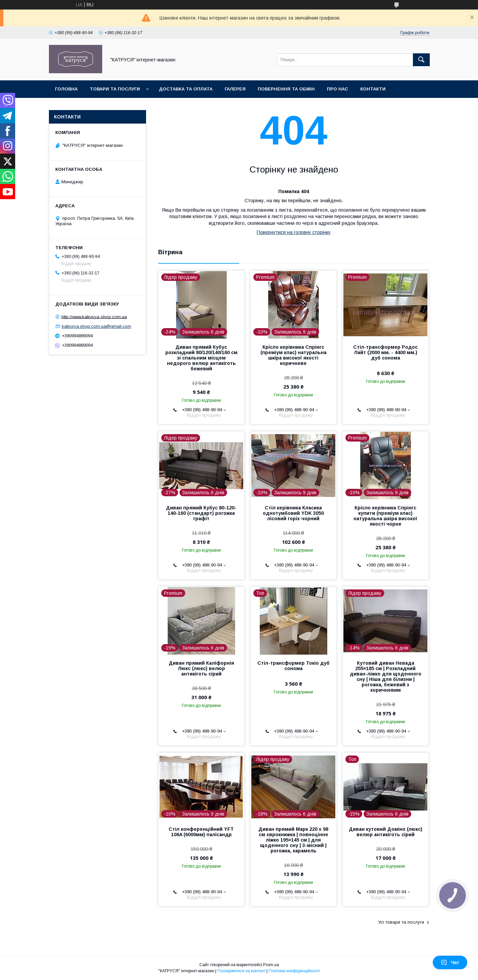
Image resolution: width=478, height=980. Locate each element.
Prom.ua (271, 964)
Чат (450, 962)
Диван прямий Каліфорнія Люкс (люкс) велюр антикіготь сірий (201, 668)
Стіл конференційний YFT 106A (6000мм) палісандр (201, 831)
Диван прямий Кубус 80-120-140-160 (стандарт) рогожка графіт (201, 513)
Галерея (235, 88)
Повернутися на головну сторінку (294, 232)
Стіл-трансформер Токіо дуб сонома (293, 665)
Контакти (373, 88)
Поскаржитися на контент (241, 971)
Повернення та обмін (286, 88)
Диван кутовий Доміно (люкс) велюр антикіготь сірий (385, 831)
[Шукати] (421, 59)
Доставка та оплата (186, 88)
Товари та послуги (115, 88)
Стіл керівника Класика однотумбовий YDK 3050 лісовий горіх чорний (293, 513)
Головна (66, 88)
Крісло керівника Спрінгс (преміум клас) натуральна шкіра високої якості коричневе (293, 355)
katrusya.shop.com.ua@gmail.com (96, 326)
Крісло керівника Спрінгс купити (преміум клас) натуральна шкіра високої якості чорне (385, 516)
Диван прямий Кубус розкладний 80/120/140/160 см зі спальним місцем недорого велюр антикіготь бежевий (201, 357)
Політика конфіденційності (294, 971)
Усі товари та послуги (401, 922)
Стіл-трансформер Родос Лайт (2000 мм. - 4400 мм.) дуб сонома (385, 352)
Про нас (337, 88)
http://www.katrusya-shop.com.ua (94, 316)
